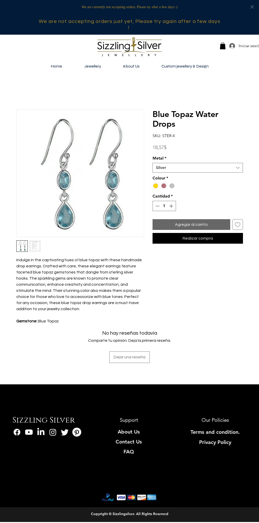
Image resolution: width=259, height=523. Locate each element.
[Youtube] (28, 432)
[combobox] (198, 168)
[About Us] (129, 432)
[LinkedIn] (40, 432)
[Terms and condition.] (215, 432)
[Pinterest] (76, 432)
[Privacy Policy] (215, 442)
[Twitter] (64, 432)
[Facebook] (16, 432)
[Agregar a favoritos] (237, 224)
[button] (223, 45)
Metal (159, 158)
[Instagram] (52, 432)
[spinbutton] (164, 206)
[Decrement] (156, 206)
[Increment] (171, 206)
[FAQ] (129, 452)
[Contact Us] (129, 442)
